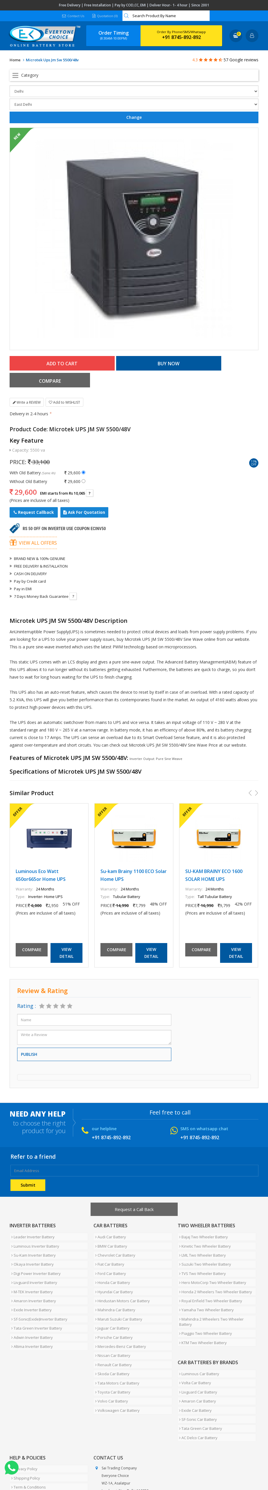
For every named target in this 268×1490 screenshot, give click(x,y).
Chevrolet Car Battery (113, 1232)
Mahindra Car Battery (113, 1274)
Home (15, 59)
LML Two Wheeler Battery (201, 1232)
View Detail (66, 936)
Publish (29, 1037)
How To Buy (21, 1437)
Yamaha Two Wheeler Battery (205, 1274)
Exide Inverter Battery (30, 1274)
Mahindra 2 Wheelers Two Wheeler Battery (217, 1281)
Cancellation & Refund (30, 1423)
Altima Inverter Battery (30, 1302)
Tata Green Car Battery (199, 1366)
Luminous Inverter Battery (33, 1225)
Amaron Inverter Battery (32, 1267)
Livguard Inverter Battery (32, 1253)
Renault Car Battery (111, 1316)
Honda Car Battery (110, 1253)
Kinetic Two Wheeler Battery (203, 1225)
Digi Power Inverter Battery (34, 1246)
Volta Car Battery (194, 1331)
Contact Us (72, 15)
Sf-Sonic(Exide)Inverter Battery (38, 1281)
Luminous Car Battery (198, 1324)
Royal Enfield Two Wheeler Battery (209, 1267)
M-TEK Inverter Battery (30, 1260)
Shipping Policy (24, 1409)
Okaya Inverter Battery (31, 1239)
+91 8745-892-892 (181, 37)
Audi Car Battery (108, 1218)
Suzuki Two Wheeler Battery (204, 1239)
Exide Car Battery (194, 1352)
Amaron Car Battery (196, 1345)
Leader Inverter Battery (31, 1218)
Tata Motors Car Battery (115, 1330)
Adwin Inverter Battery (30, 1295)
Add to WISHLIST (64, 385)
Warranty (19, 1430)
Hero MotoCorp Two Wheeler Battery (211, 1253)
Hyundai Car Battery (112, 1260)
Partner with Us (63, 1467)
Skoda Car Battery (110, 1323)
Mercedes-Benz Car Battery (118, 1302)
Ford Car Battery (108, 1246)
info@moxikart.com (118, 1448)
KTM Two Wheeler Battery (201, 1295)
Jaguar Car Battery (110, 1288)
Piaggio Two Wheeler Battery (204, 1288)
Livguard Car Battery (197, 1338)
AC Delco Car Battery (197, 1373)
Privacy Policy (23, 1402)
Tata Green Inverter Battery (35, 1288)
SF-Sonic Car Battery (196, 1359)
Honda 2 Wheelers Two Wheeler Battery (214, 1260)
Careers (91, 1467)
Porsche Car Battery (112, 1295)
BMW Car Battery (109, 1225)
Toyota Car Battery (111, 1337)
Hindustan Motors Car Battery (120, 1267)
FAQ (134, 1467)
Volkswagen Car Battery (115, 1351)
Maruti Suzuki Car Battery (117, 1281)
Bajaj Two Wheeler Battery (202, 1218)
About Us (35, 1467)
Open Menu (134, 75)
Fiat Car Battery (108, 1239)
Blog (148, 1467)
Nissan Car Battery (111, 1309)
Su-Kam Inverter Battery (32, 1232)
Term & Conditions (27, 1416)
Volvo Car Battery (109, 1344)
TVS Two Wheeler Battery (201, 1246)
